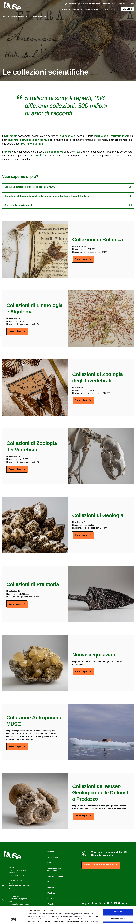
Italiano (121, 4)
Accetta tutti (118, 895)
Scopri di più (83, 259)
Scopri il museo (77, 9)
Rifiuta (118, 909)
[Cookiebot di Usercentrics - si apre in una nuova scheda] (13, 918)
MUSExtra (83, 3)
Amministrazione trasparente (54, 869)
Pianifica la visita (64, 9)
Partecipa (104, 9)
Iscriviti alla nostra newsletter (100, 864)
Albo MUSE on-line (55, 876)
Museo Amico (52, 882)
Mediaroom (95, 3)
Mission (50, 852)
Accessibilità (71, 3)
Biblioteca (51, 887)
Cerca (131, 4)
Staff (49, 863)
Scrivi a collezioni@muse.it (68, 205)
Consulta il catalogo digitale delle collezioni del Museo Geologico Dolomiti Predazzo (68, 196)
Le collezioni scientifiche (36, 17)
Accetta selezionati (118, 902)
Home (4, 17)
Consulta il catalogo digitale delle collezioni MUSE (68, 187)
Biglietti (127, 9)
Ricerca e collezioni (92, 9)
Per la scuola (114, 9)
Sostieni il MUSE (109, 3)
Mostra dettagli (112, 919)
